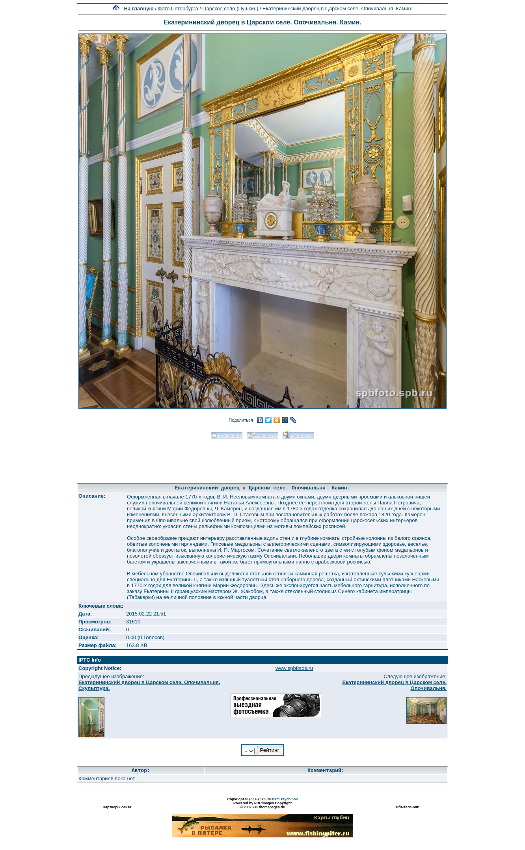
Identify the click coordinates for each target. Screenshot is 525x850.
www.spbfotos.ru (294, 668)
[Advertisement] (262, 458)
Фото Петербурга (178, 8)
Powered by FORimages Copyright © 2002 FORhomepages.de (262, 805)
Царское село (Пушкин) (231, 8)
